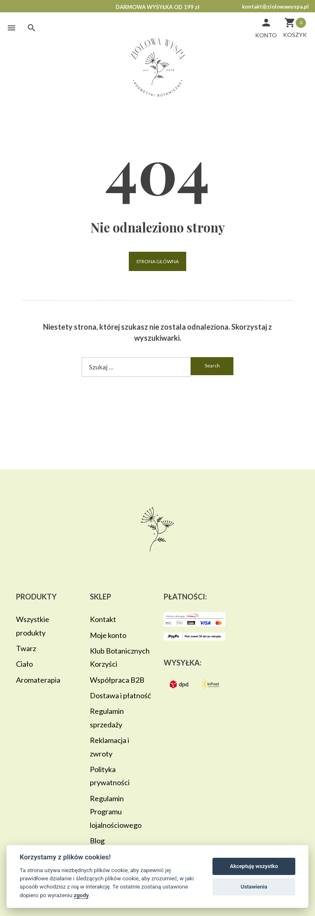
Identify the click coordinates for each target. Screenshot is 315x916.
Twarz (26, 648)
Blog (97, 840)
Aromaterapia (38, 679)
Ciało (24, 663)
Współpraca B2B (117, 679)
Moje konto (108, 635)
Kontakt (103, 619)
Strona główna (157, 261)
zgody (81, 895)
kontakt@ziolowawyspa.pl (275, 6)
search (212, 365)
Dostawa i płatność (120, 695)
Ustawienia (254, 887)
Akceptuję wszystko (254, 866)
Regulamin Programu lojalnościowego (116, 811)
